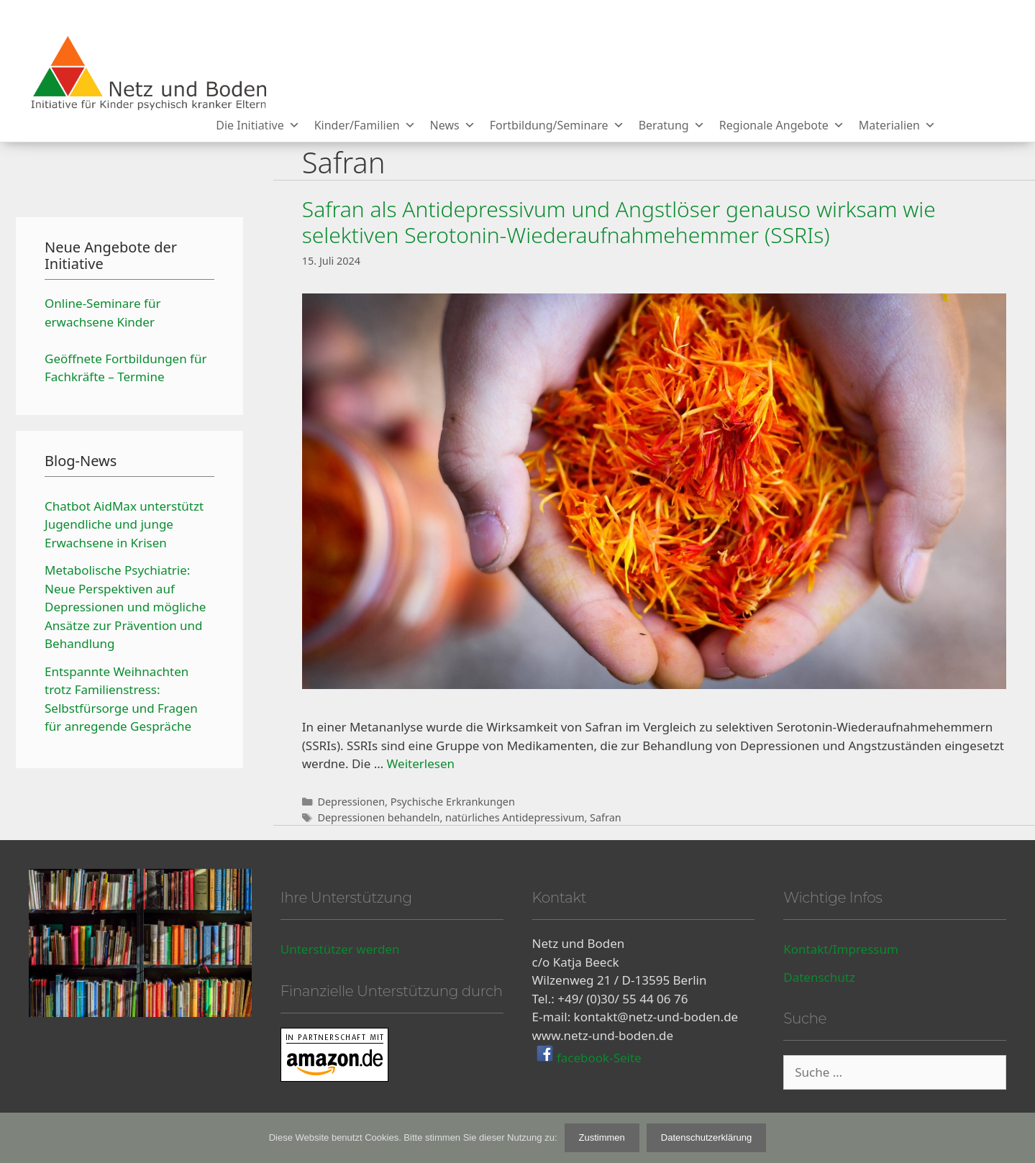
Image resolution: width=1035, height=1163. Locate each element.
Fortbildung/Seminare (557, 125)
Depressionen (351, 801)
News (452, 125)
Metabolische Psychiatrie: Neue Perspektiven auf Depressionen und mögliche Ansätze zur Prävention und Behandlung (125, 607)
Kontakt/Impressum (840, 949)
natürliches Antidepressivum (514, 817)
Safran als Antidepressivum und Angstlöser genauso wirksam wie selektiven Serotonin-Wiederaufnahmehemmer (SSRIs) (619, 222)
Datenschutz (819, 977)
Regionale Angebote (781, 125)
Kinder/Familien (365, 125)
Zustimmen (602, 1137)
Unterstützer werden (340, 949)
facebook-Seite (598, 1057)
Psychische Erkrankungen (453, 801)
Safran (605, 817)
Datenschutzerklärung (706, 1137)
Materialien (897, 125)
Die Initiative (257, 125)
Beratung (672, 125)
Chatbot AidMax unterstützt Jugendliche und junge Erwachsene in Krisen (124, 524)
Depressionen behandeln (378, 817)
